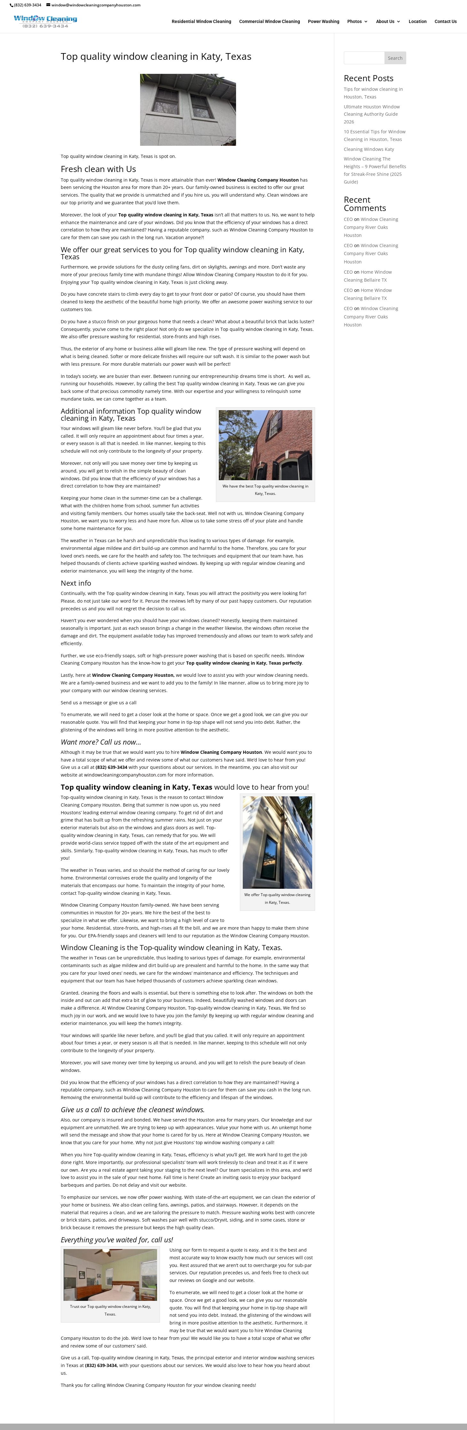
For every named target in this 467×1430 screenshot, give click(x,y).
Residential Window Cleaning (201, 21)
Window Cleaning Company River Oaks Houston (371, 227)
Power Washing (323, 21)
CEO (348, 219)
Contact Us (446, 21)
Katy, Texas (172, 1358)
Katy (133, 180)
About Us (385, 21)
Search (395, 58)
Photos (354, 21)
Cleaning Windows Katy (369, 149)
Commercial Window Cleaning (269, 21)
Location (418, 21)
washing (263, 349)
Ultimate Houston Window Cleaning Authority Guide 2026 (372, 114)
